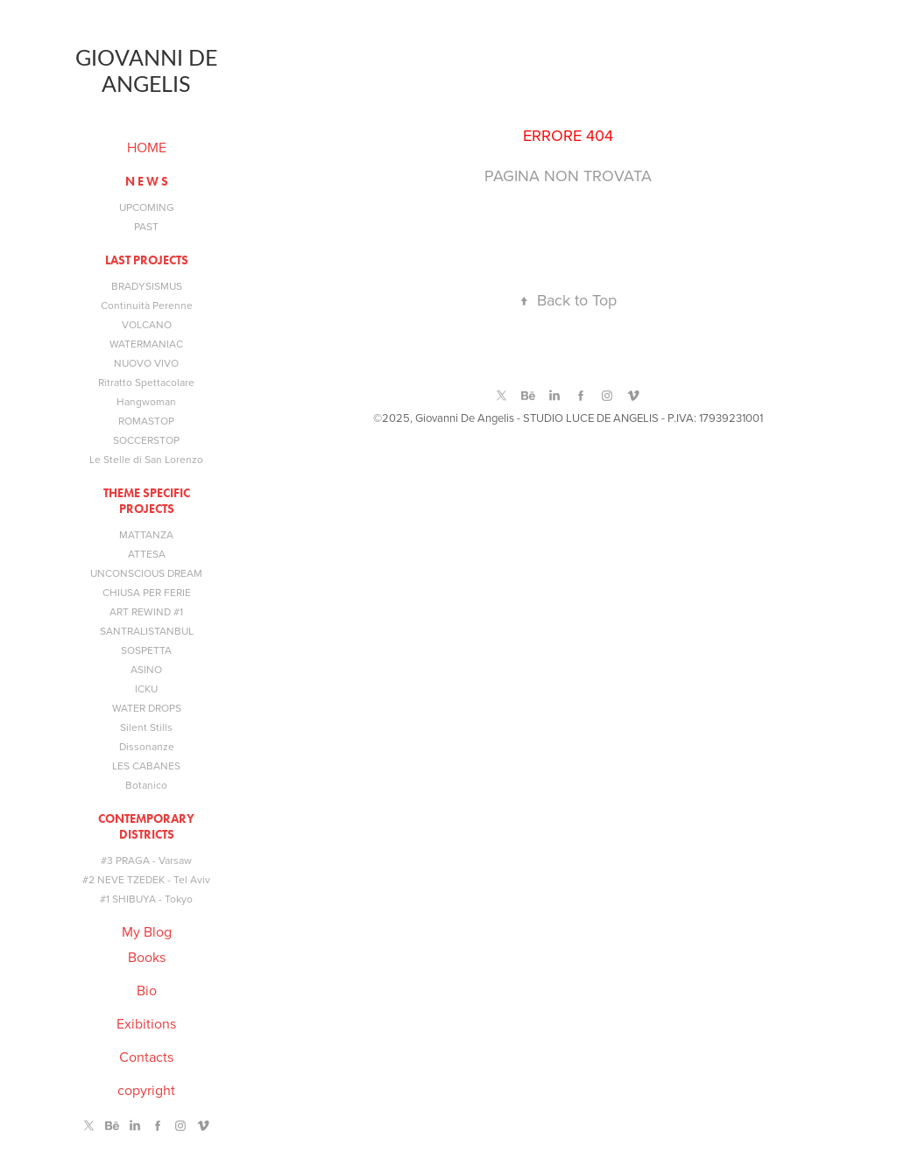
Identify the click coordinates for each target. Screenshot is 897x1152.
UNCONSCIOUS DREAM (146, 572)
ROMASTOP (146, 420)
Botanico (146, 784)
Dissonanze (146, 746)
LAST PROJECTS (146, 260)
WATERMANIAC (146, 343)
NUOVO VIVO (146, 362)
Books (147, 956)
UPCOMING (146, 207)
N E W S (146, 181)
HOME (146, 147)
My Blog (147, 931)
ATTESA (147, 553)
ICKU (146, 688)
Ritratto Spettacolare (146, 382)
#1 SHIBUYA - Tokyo (146, 898)
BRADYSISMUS (146, 285)
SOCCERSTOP (146, 439)
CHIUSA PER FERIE (146, 592)
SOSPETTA (146, 650)
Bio (147, 990)
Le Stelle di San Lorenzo (146, 459)
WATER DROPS (146, 707)
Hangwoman (146, 401)
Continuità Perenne (147, 305)
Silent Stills (146, 727)
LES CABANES (146, 765)
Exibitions (146, 1023)
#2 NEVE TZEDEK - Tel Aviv (146, 879)
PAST (146, 226)
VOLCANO (147, 324)
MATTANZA (146, 534)
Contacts (146, 1056)
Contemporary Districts (146, 826)
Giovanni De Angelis (148, 70)
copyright (146, 1089)
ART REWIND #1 (146, 611)
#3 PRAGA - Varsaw (146, 860)
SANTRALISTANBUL (147, 630)
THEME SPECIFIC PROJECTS (146, 501)
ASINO (146, 669)
